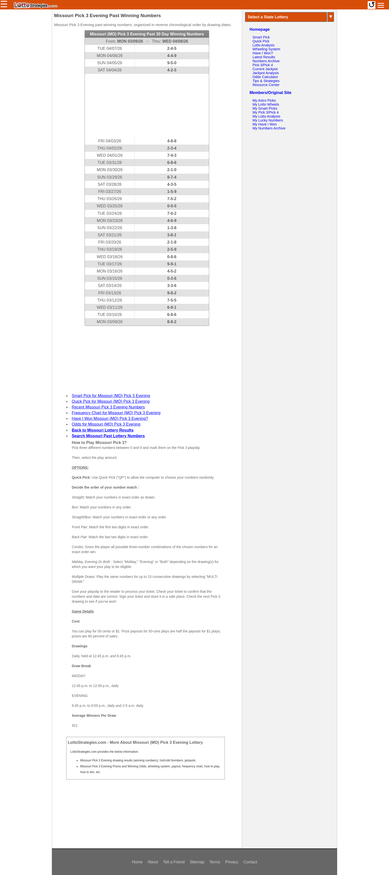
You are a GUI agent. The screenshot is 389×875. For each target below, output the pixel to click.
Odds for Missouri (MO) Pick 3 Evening (106, 424)
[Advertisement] (147, 106)
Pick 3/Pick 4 (263, 65)
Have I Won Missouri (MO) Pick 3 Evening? (110, 418)
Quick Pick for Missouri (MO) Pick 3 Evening (111, 401)
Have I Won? (263, 53)
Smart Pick (261, 37)
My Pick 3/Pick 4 (266, 112)
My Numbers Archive (269, 128)
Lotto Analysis (264, 45)
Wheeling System (266, 49)
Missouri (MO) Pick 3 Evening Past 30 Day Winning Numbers (147, 34)
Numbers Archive (266, 61)
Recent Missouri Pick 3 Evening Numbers (108, 407)
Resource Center (266, 85)
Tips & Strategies (266, 81)
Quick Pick (261, 41)
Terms (214, 862)
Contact (250, 862)
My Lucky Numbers (268, 120)
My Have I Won (265, 124)
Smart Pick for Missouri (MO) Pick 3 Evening (111, 396)
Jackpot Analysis (266, 73)
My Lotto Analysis (266, 116)
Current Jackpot (265, 69)
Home (137, 862)
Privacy (231, 862)
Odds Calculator (265, 77)
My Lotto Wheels (266, 104)
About (153, 862)
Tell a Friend (174, 862)
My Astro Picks (264, 100)
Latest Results (264, 57)
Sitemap (197, 862)
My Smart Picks (265, 108)
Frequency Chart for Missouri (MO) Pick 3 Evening (116, 413)
